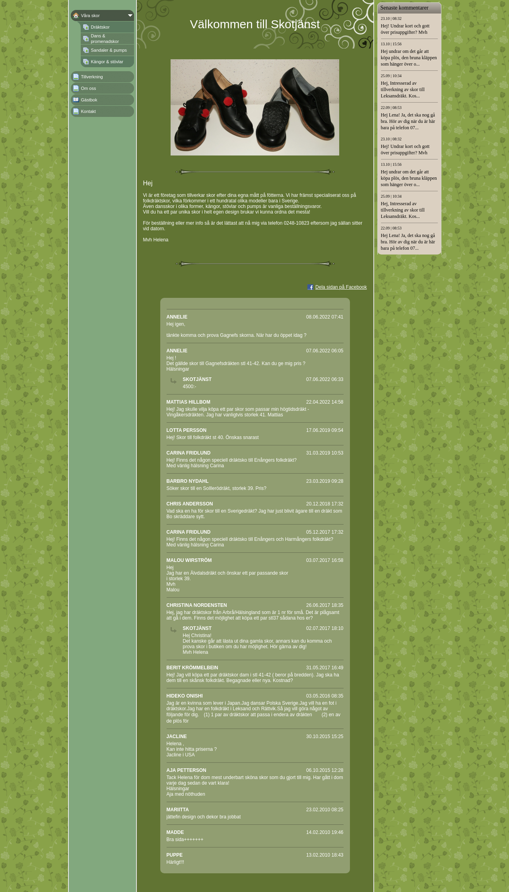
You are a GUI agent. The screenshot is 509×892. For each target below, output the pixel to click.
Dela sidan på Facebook (341, 287)
